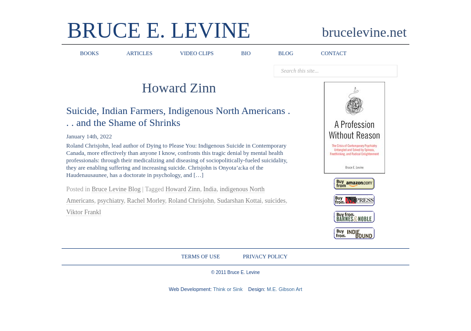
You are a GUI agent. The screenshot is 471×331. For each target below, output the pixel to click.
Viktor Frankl (83, 212)
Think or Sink (227, 289)
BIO (246, 53)
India (210, 189)
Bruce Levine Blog (116, 189)
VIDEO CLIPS (196, 53)
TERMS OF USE (200, 256)
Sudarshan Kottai (239, 200)
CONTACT (334, 53)
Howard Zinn (183, 189)
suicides (275, 200)
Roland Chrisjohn (191, 200)
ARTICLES (139, 53)
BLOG (285, 53)
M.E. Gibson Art (284, 289)
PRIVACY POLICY (265, 256)
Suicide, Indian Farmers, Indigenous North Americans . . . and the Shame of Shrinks (178, 116)
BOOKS (89, 53)
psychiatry (111, 200)
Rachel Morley (146, 200)
